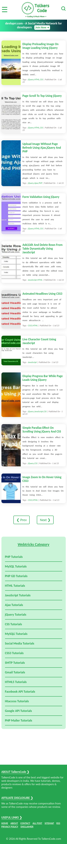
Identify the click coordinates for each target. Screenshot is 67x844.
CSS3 (30, 325)
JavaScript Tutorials (18, 595)
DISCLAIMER (27, 826)
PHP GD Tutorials (16, 576)
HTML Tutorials (15, 586)
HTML (36, 79)
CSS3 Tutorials (14, 653)
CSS (41, 79)
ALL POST (37, 823)
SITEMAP (49, 823)
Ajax (36, 183)
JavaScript (32, 280)
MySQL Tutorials (16, 566)
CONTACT (25, 823)
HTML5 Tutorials (16, 682)
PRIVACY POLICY (9, 826)
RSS (58, 823)
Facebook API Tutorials (20, 692)
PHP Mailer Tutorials (18, 720)
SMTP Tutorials (15, 663)
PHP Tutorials (14, 557)
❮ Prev (21, 520)
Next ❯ (45, 520)
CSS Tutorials (13, 624)
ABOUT (14, 823)
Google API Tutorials (18, 711)
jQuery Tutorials (15, 615)
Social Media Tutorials (19, 643)
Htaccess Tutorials (17, 701)
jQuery (31, 79)
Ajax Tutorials (14, 605)
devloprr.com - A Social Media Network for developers (33, 25)
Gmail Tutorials (15, 672)
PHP (40, 183)
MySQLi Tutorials (16, 634)
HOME (4, 823)
